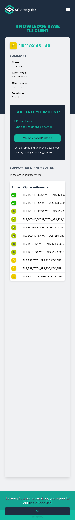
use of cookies (40, 503)
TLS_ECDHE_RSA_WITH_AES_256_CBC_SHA (46, 235)
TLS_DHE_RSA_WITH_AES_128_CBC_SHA (45, 244)
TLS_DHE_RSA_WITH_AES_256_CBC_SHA (45, 252)
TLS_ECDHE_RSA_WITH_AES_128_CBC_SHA (46, 227)
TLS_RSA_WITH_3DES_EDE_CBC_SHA (43, 276)
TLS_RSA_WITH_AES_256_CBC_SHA (42, 268)
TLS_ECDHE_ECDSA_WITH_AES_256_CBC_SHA (48, 211)
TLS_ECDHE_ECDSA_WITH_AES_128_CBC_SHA (48, 219)
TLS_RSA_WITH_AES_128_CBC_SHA (42, 260)
